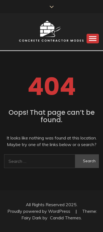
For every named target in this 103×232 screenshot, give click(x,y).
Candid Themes (65, 217)
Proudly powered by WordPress (39, 211)
